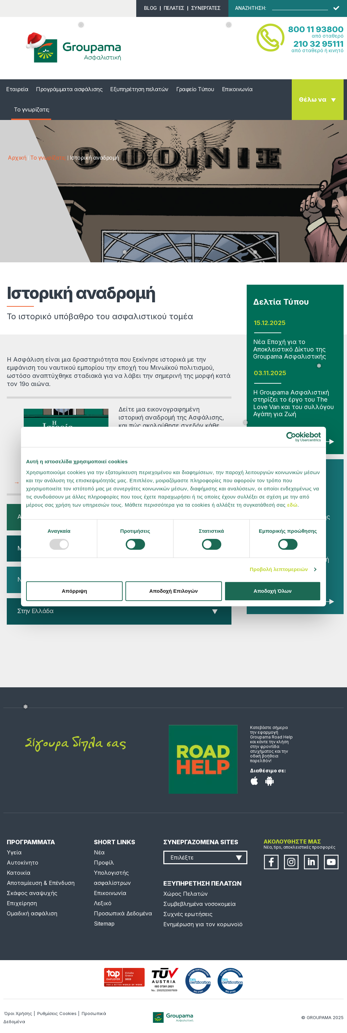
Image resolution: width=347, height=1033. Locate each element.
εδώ (292, 505)
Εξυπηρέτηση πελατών (139, 89)
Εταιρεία (17, 89)
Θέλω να (312, 99)
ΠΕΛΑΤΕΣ (174, 8)
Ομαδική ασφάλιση (32, 913)
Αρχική (17, 157)
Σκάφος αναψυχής (32, 893)
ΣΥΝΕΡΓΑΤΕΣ (206, 8)
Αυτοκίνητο (22, 862)
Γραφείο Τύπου (195, 89)
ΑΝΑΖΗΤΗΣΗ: (250, 8)
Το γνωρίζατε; (31, 109)
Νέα (99, 852)
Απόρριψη (74, 591)
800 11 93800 (316, 29)
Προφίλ (104, 862)
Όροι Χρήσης (18, 1013)
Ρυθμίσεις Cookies (57, 1013)
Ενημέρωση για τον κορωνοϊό (203, 924)
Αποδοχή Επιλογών (173, 591)
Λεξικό (102, 903)
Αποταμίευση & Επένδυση (41, 882)
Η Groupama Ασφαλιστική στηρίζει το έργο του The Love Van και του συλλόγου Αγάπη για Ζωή (293, 403)
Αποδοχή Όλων (272, 591)
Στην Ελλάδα (35, 610)
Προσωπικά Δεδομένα (123, 913)
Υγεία (14, 852)
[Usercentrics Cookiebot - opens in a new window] (291, 437)
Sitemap (104, 923)
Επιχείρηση (22, 903)
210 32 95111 (318, 44)
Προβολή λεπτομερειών (279, 569)
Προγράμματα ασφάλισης (69, 89)
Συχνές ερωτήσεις (187, 914)
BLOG (150, 8)
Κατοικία (18, 872)
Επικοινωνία (237, 89)
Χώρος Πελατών (185, 893)
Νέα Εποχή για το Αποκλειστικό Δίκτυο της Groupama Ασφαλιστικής (289, 349)
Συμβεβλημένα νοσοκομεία (199, 903)
